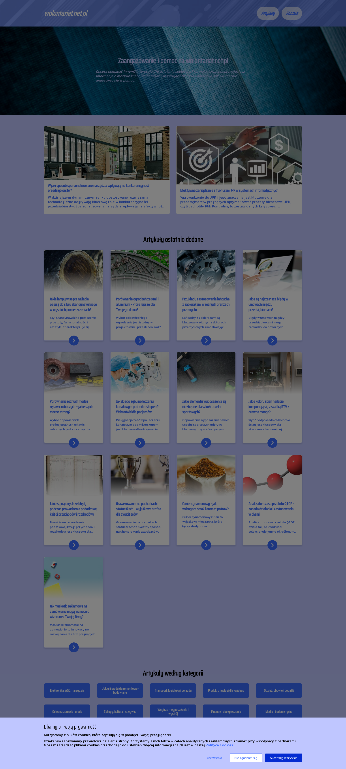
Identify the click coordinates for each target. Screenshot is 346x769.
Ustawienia (214, 758)
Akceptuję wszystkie (283, 758)
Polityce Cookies (219, 745)
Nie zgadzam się (245, 758)
